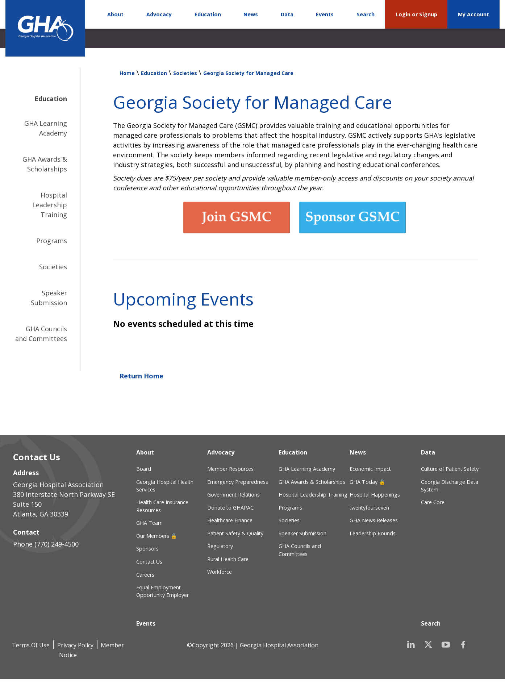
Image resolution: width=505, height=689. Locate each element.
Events (325, 14)
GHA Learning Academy (45, 128)
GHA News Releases (374, 520)
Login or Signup (416, 14)
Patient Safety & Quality (235, 533)
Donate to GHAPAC (230, 507)
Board (143, 468)
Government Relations (233, 494)
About (115, 14)
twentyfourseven (369, 507)
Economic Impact (370, 468)
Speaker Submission (49, 298)
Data (287, 14)
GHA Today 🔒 (367, 481)
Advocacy (159, 14)
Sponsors (147, 548)
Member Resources (230, 468)
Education (208, 14)
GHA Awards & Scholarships (44, 164)
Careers (145, 574)
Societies (53, 266)
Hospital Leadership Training (49, 205)
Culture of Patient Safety (450, 468)
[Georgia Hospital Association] (45, 28)
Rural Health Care (228, 559)
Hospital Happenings (375, 494)
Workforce (219, 571)
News (250, 14)
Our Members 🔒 (156, 535)
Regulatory (220, 546)
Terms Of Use (31, 645)
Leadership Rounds (373, 533)
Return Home (141, 376)
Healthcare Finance (229, 520)
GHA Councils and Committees (41, 333)
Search (365, 14)
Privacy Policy (75, 645)
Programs (51, 240)
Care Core (433, 502)
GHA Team (149, 522)
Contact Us (149, 561)
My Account (473, 14)
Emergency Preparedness (237, 481)
